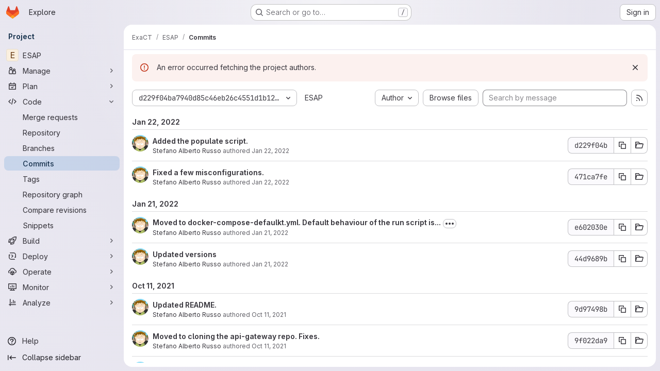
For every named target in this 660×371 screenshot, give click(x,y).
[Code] (62, 101)
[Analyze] (62, 302)
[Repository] (62, 132)
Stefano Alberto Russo (187, 151)
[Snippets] (62, 225)
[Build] (62, 240)
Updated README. (185, 304)
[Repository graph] (62, 194)
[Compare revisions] (62, 210)
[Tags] (62, 179)
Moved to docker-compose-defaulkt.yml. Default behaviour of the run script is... (297, 222)
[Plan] (62, 86)
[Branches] (62, 148)
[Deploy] (62, 256)
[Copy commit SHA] (622, 145)
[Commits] (62, 163)
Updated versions (185, 254)
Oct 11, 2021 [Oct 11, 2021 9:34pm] (269, 346)
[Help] (62, 341)
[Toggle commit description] (449, 223)
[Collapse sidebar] (62, 357)
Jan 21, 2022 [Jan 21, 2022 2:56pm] (270, 264)
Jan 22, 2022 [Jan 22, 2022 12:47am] (270, 151)
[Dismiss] (635, 67)
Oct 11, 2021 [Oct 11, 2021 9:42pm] (269, 314)
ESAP (314, 97)
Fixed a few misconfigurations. (208, 172)
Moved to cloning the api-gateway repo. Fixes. (236, 336)
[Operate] (62, 271)
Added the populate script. (200, 141)
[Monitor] (62, 287)
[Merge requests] (62, 117)
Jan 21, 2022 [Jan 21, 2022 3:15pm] (270, 233)
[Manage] (62, 70)
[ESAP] (62, 55)
